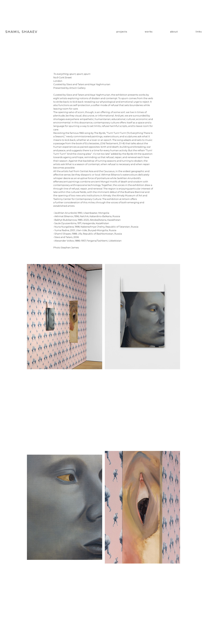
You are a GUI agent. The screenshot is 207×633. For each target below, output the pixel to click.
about (174, 31)
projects (121, 31)
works (148, 31)
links (199, 31)
